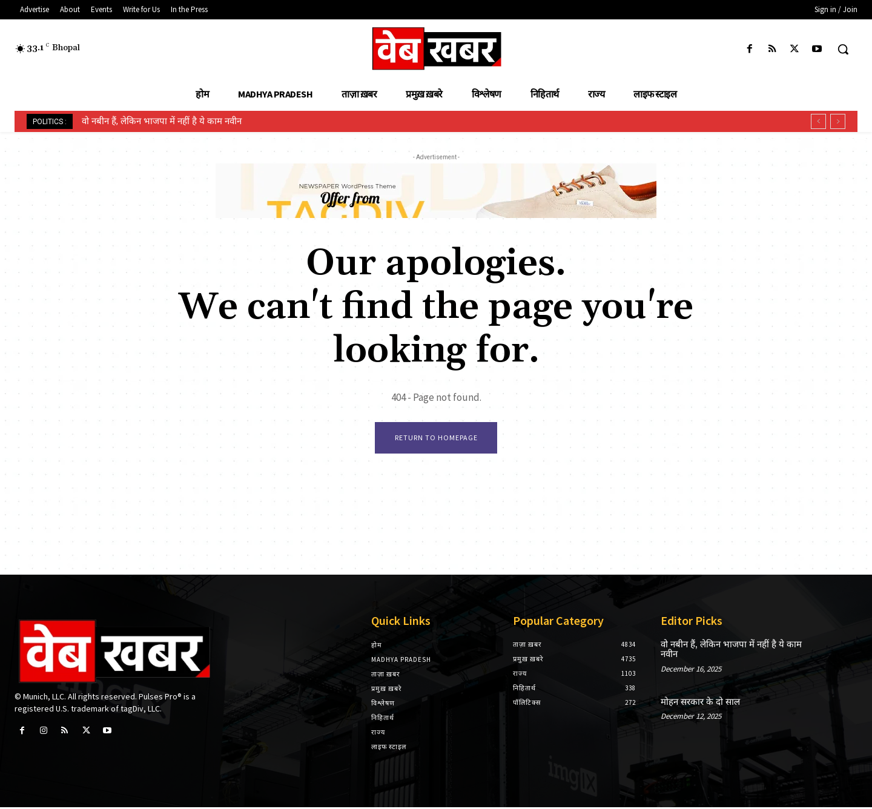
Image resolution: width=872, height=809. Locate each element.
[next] (837, 121)
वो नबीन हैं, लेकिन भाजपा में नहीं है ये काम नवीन (162, 121)
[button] (842, 49)
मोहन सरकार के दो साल (700, 704)
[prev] (818, 121)
